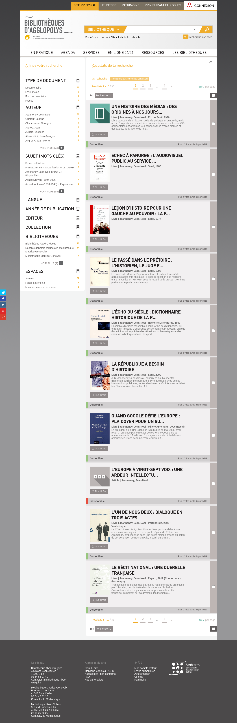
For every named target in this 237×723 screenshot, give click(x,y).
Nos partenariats (94, 679)
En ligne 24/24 (120, 52)
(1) (52, 263)
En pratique (41, 52)
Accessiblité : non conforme (100, 673)
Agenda (68, 52)
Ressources (153, 52)
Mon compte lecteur (145, 668)
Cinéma (138, 676)
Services (91, 52)
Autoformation (142, 673)
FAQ (87, 676)
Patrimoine (140, 679)
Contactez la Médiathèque (46, 699)
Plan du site (91, 668)
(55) (52, 191)
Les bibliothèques (189, 52)
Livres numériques (144, 671)
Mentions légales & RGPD (99, 671)
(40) (52, 148)
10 (201, 87)
